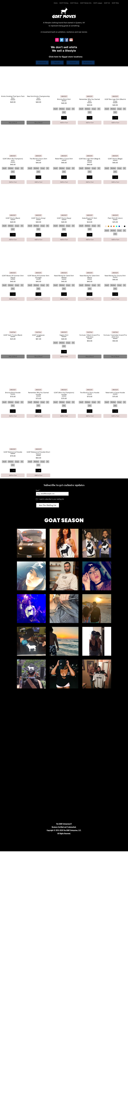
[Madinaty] (88, 62)
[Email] (51, 493)
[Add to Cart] (64, 123)
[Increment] (65, 117)
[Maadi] (57, 62)
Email (38, 490)
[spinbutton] (89, 117)
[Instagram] (57, 40)
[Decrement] (62, 117)
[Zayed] (73, 62)
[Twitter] (62, 40)
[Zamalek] (42, 62)
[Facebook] (66, 40)
